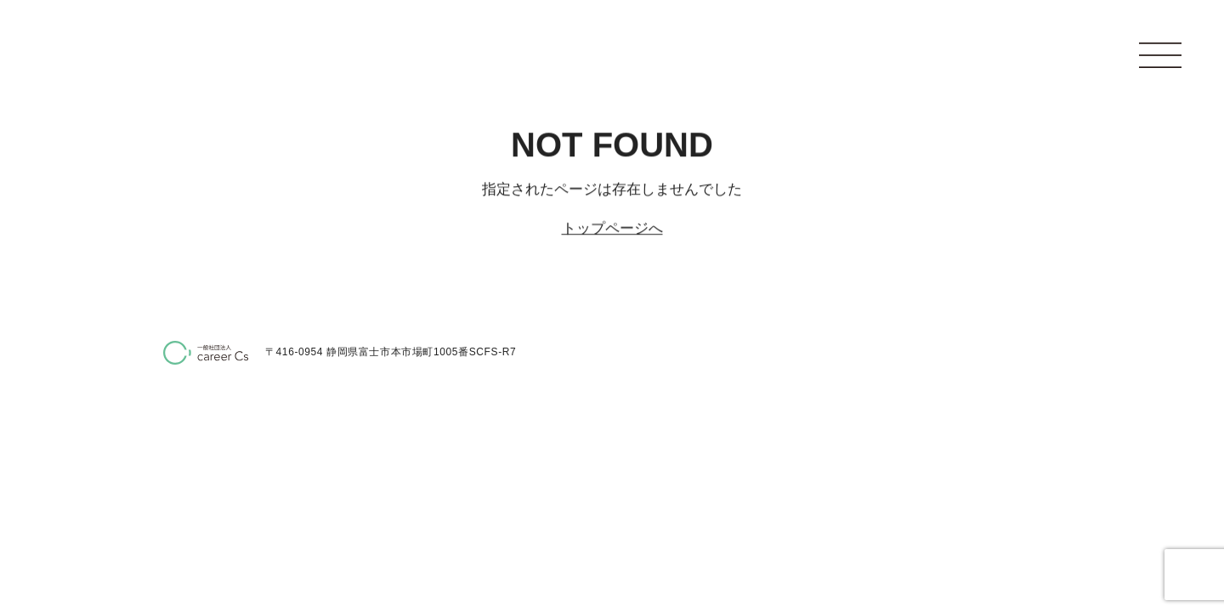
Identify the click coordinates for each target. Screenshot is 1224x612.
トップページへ (612, 228)
